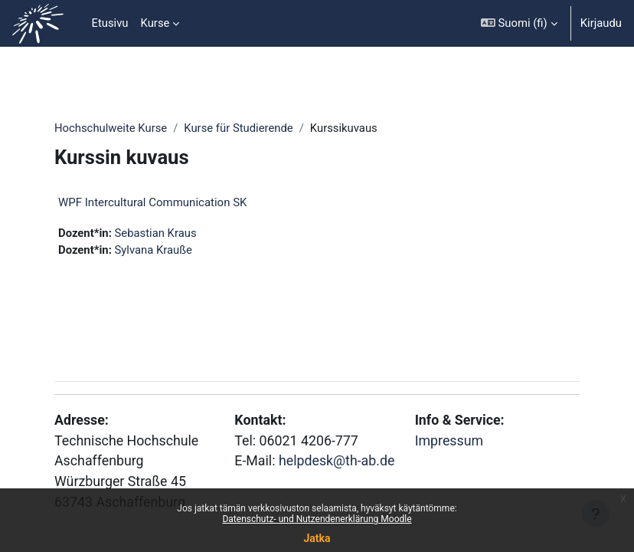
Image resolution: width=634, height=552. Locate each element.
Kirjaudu (601, 23)
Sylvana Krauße (153, 250)
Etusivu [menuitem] (109, 23)
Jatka (316, 538)
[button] (519, 23)
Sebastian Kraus (156, 233)
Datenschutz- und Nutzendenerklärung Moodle (316, 519)
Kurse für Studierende (238, 128)
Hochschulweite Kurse (110, 128)
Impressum (449, 440)
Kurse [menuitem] (155, 23)
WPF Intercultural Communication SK (152, 202)
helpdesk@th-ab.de (336, 460)
